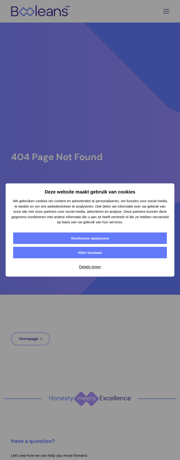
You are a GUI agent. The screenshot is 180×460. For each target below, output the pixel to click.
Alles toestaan (90, 253)
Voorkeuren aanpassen (90, 238)
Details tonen (90, 267)
